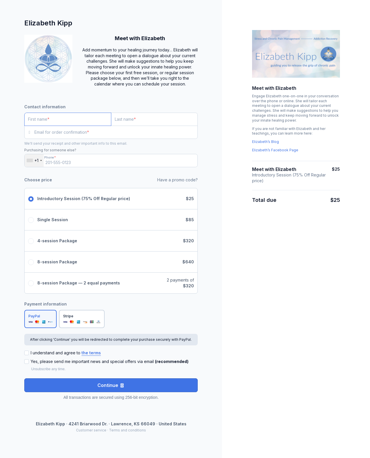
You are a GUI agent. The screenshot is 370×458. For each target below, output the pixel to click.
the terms (91, 352)
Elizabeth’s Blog (265, 141)
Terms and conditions (127, 430)
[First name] (68, 119)
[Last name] (154, 119)
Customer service (91, 430)
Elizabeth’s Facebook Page (275, 150)
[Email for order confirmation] (116, 132)
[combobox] (34, 160)
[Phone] (111, 160)
